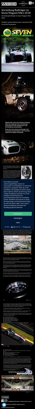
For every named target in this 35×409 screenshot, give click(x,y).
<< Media (5, 397)
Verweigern (18, 218)
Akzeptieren (18, 214)
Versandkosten (6, 404)
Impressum (20, 404)
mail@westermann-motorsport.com (19, 401)
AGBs (14, 404)
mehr (18, 223)
